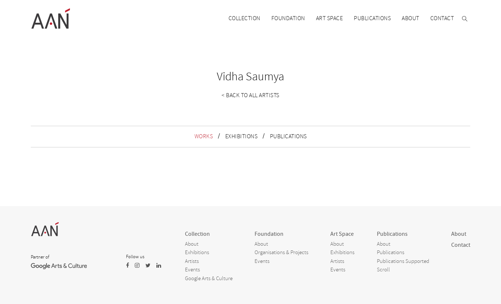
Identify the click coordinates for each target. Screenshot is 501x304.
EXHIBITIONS (241, 136)
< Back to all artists (250, 95)
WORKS (203, 136)
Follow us (135, 257)
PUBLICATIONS (288, 136)
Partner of (40, 257)
